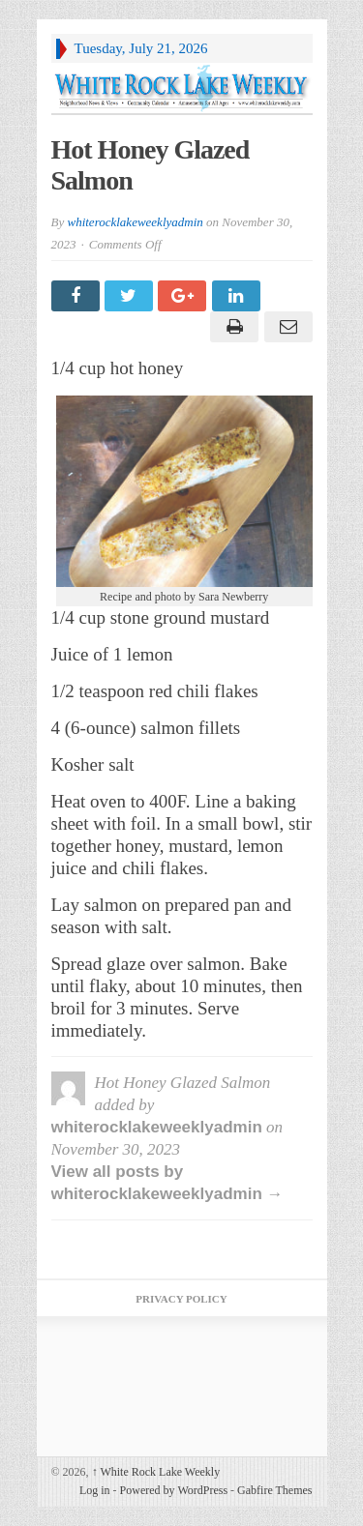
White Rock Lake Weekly (156, 1472)
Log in (94, 1490)
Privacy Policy (181, 1299)
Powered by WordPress (173, 1490)
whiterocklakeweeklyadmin (134, 222)
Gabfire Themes (274, 1490)
